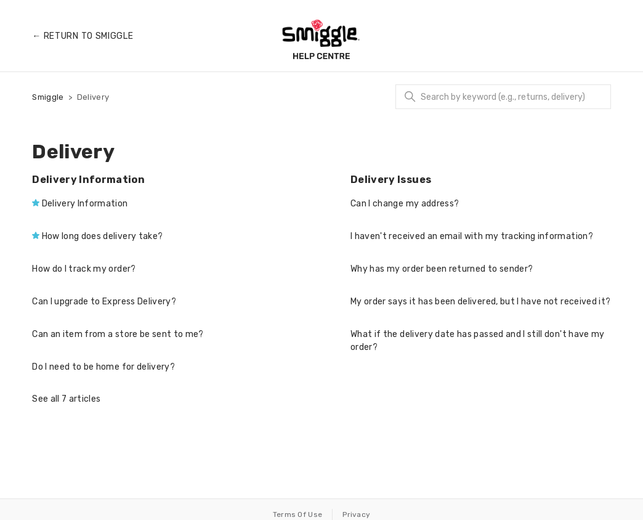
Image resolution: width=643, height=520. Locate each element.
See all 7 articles (66, 399)
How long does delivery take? (102, 236)
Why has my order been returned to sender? (441, 269)
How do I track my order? (83, 269)
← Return (82, 36)
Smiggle (47, 97)
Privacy (356, 514)
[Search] (503, 96)
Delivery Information (88, 179)
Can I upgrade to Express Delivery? (104, 301)
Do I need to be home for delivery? (103, 367)
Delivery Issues (390, 179)
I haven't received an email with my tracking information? (471, 236)
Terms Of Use (298, 514)
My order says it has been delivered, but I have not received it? (480, 301)
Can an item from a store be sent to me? (118, 334)
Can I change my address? (404, 203)
